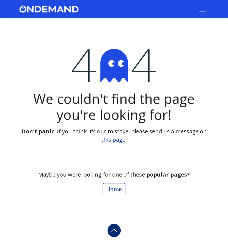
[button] (114, 230)
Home (114, 189)
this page (113, 139)
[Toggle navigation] (202, 8)
